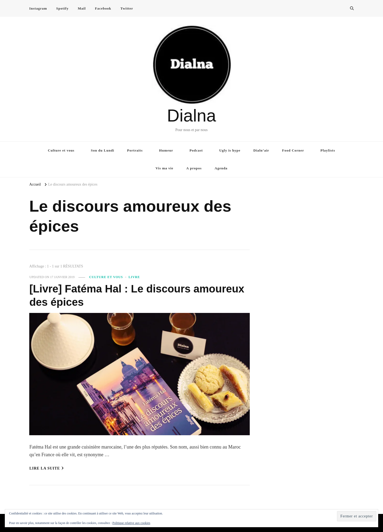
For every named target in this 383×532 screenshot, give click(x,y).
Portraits (135, 150)
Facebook (103, 8)
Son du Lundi (102, 150)
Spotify (62, 8)
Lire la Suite (46, 468)
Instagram (38, 8)
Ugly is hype (229, 150)
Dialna (191, 115)
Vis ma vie (164, 168)
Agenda (221, 168)
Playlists (327, 150)
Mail (82, 8)
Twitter (126, 8)
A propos (194, 168)
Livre (134, 277)
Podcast (196, 150)
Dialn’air (261, 150)
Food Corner (293, 150)
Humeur (166, 150)
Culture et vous (61, 150)
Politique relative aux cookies (131, 523)
